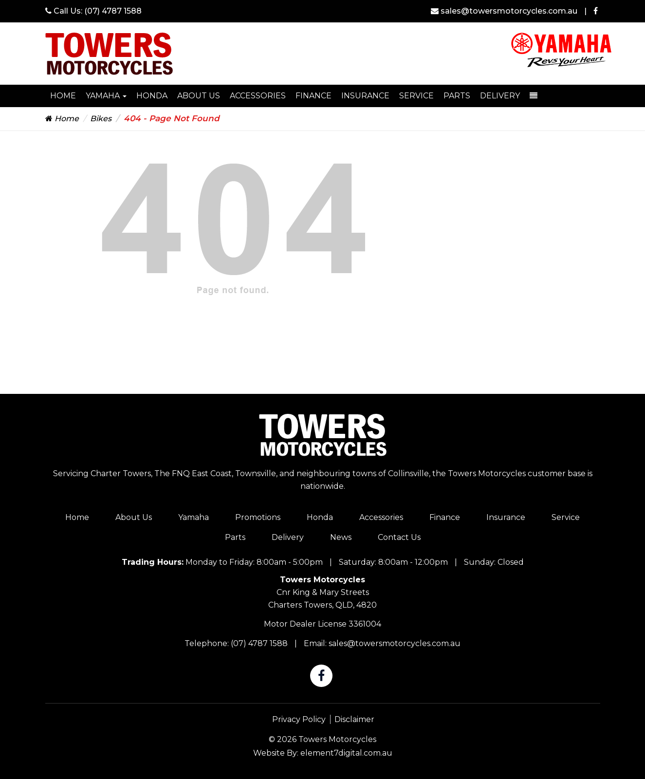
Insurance (365, 95)
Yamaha (106, 95)
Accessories (258, 95)
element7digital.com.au (346, 753)
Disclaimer (354, 719)
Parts (456, 95)
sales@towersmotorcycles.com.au (505, 11)
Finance (313, 95)
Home (63, 95)
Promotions (257, 517)
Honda (320, 517)
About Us (198, 95)
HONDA (151, 95)
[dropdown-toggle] (533, 96)
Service (416, 95)
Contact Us (399, 537)
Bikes (100, 118)
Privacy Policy (299, 719)
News (340, 537)
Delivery (500, 95)
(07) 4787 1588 (113, 11)
